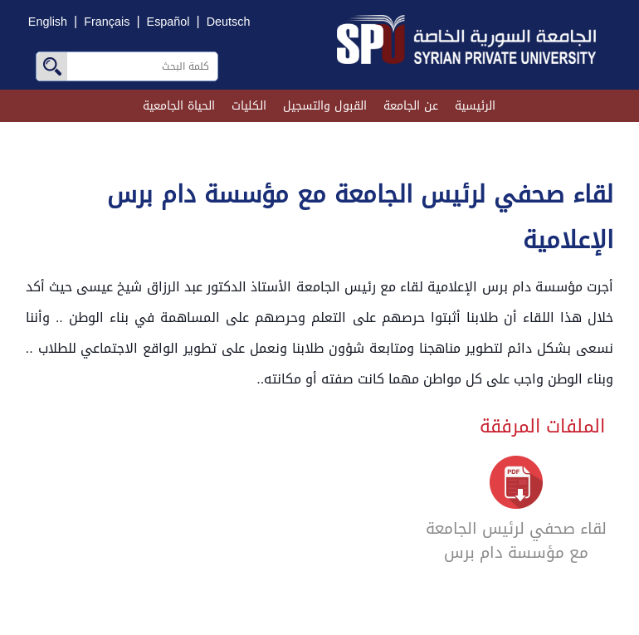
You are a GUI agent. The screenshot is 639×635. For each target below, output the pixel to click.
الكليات (249, 106)
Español (168, 22)
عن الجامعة (410, 106)
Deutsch (229, 22)
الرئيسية (475, 106)
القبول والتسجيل (325, 106)
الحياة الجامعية (179, 106)
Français (106, 22)
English (47, 22)
